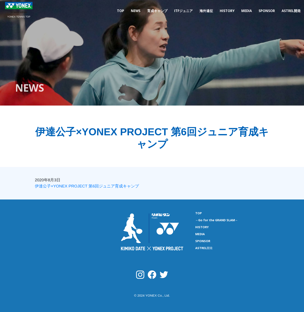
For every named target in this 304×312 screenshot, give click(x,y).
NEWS (135, 10)
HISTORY (227, 10)
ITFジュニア (183, 10)
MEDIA (246, 10)
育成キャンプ (157, 10)
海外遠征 (206, 10)
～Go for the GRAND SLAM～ (216, 220)
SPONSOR (267, 10)
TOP (120, 10)
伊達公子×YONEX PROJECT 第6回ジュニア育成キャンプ (87, 186)
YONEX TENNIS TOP (18, 16)
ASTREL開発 (291, 10)
